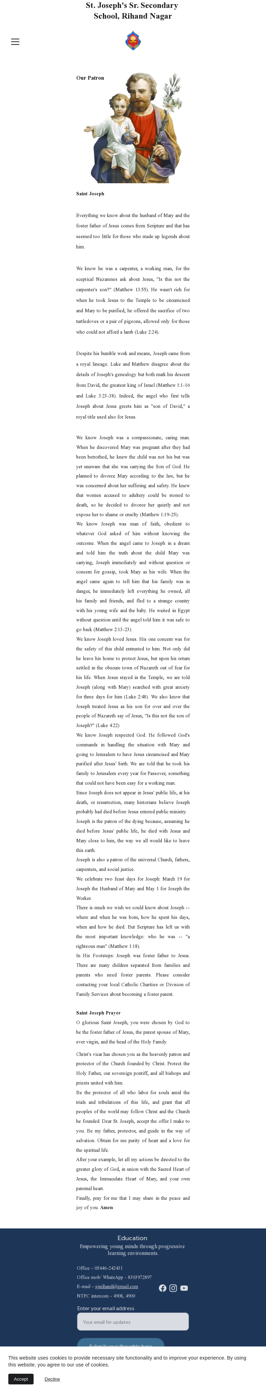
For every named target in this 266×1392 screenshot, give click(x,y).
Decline (52, 1379)
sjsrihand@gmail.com (117, 1286)
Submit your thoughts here (121, 1345)
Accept (21, 1379)
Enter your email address (106, 1308)
